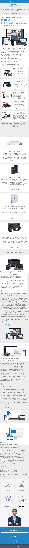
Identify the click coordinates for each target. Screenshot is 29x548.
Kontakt (7, 506)
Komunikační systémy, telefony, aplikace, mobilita (16, 9)
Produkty (3, 9)
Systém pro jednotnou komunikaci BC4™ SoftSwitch (18, 81)
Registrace (21, 490)
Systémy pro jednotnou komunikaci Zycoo (18, 93)
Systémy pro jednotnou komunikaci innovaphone (19, 113)
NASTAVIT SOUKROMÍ (23, 545)
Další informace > (14, 189)
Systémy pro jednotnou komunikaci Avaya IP (18, 102)
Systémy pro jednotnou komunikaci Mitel (18, 69)
